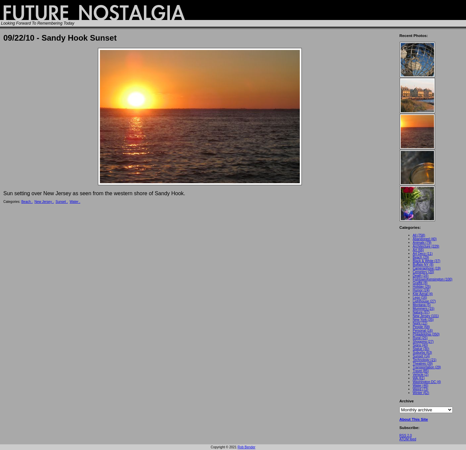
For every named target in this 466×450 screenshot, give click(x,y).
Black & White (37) (426, 261)
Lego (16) (420, 297)
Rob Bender (246, 447)
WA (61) (419, 378)
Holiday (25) (422, 286)
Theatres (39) (423, 363)
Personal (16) (423, 330)
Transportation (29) (427, 367)
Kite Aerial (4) (423, 294)
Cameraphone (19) (427, 268)
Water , (75, 202)
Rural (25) (420, 338)
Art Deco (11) (422, 253)
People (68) (421, 327)
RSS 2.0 (405, 435)
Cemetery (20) (423, 272)
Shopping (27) (423, 341)
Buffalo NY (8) (423, 264)
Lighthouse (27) (424, 301)
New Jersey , (44, 202)
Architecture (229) (426, 246)
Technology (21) (424, 360)
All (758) (419, 235)
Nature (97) (421, 312)
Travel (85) (421, 371)
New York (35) (423, 319)
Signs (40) (420, 345)
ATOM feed (407, 439)
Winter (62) (421, 393)
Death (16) (420, 275)
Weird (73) (420, 389)
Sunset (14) (421, 356)
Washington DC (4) (427, 382)
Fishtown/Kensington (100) (432, 279)
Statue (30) (421, 349)
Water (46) (420, 385)
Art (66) (418, 250)
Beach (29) (421, 257)
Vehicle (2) (420, 374)
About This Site (413, 419)
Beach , (27, 202)
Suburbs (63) (422, 352)
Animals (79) (422, 242)
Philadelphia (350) (426, 334)
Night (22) (420, 323)
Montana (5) (422, 305)
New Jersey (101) (426, 316)
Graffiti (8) (420, 283)
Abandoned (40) (425, 239)
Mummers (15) (423, 308)
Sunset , (62, 202)
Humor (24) (421, 290)
